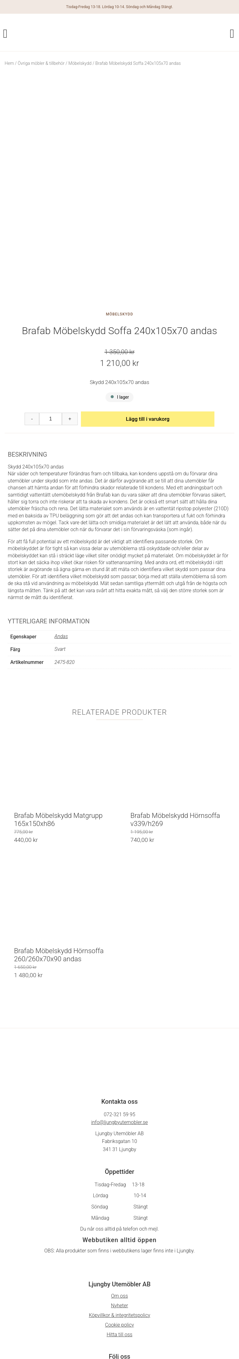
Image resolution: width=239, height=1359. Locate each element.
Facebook (119, 1291)
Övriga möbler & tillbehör (41, 63)
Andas (61, 560)
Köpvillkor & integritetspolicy (119, 1238)
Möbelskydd (79, 63)
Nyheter (119, 1229)
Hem (9, 63)
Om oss (119, 1219)
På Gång (119, 1301)
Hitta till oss (120, 1258)
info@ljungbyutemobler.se (119, 1046)
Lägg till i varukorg (147, 342)
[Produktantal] (50, 342)
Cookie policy (119, 1248)
